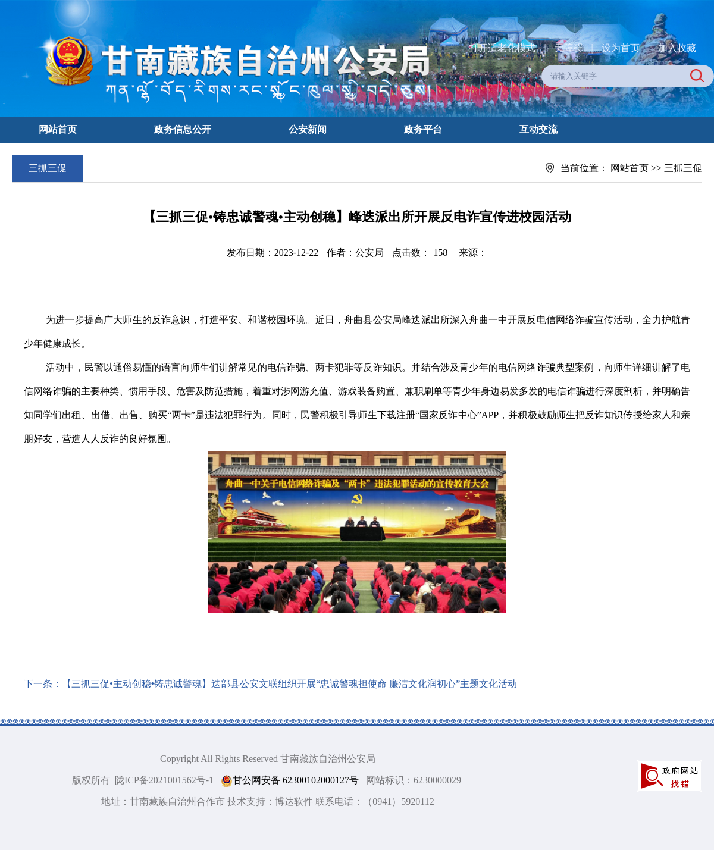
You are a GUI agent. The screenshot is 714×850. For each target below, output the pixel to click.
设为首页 (621, 48)
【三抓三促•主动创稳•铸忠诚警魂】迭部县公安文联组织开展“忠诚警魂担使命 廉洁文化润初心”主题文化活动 (289, 684)
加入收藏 (677, 48)
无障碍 (569, 48)
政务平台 (423, 129)
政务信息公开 (182, 129)
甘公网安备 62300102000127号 (290, 780)
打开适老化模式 (502, 48)
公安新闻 (308, 129)
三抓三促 (683, 168)
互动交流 (538, 129)
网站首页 (58, 129)
